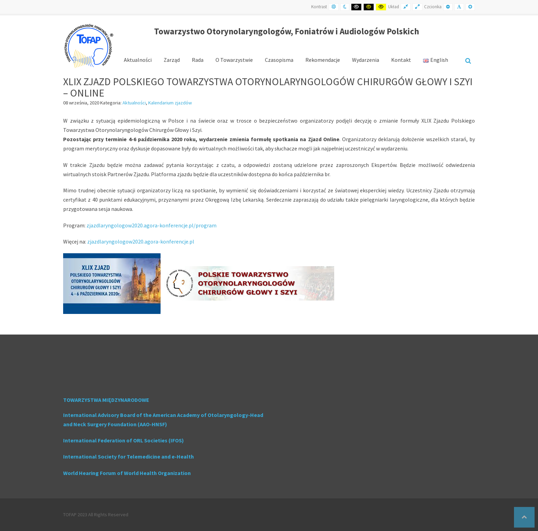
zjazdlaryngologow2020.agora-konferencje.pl (140, 241)
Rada (197, 59)
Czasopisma (279, 59)
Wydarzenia (365, 59)
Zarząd (172, 59)
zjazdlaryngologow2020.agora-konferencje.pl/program (151, 225)
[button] (524, 517)
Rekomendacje (322, 59)
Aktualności (138, 59)
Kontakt (401, 59)
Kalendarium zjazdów (170, 103)
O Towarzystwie (234, 59)
